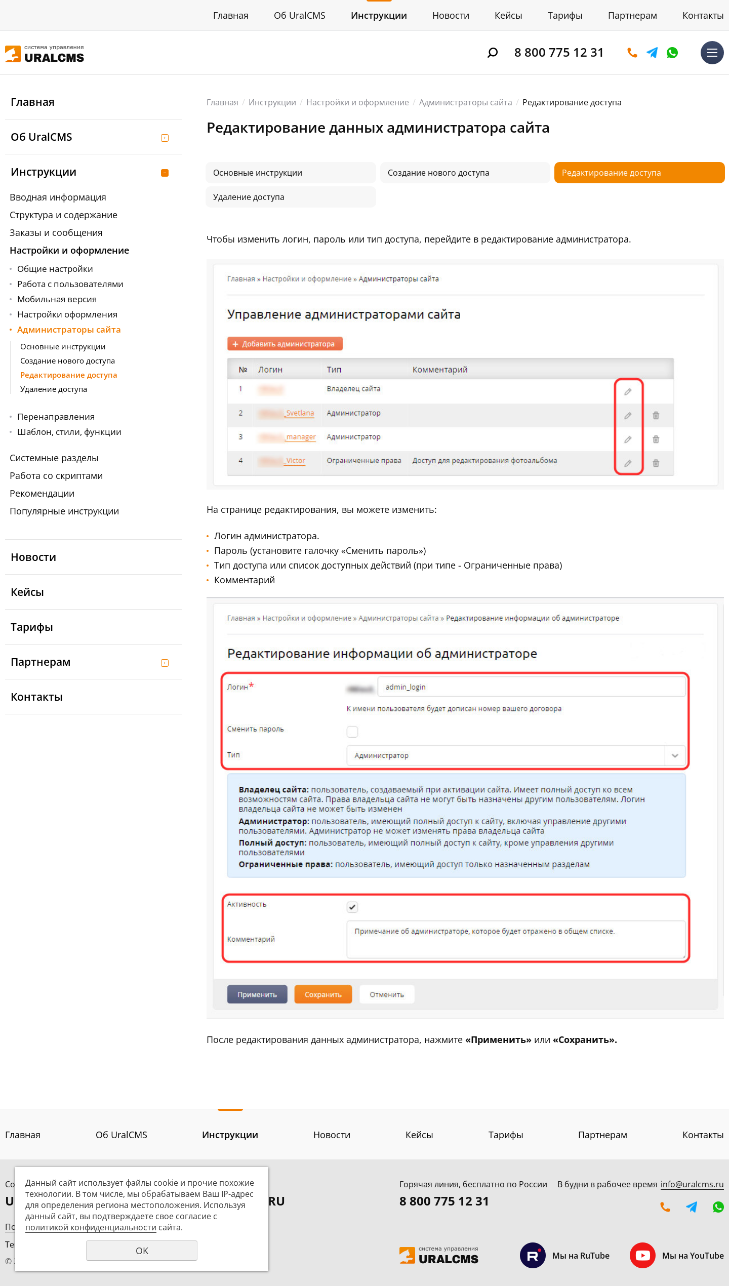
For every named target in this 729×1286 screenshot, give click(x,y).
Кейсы (508, 15)
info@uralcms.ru (692, 1184)
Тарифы (565, 15)
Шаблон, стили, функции (69, 431)
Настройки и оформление (69, 250)
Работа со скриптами (56, 475)
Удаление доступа (53, 389)
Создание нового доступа (67, 360)
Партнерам (632, 15)
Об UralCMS (300, 15)
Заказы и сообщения (56, 232)
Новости (450, 15)
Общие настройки (55, 268)
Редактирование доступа (68, 375)
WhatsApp (672, 52)
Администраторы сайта (69, 329)
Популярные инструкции (64, 511)
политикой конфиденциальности (90, 1227)
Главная (231, 15)
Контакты (703, 15)
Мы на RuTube (565, 1255)
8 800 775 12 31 (559, 52)
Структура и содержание (63, 215)
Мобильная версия (57, 299)
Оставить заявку (632, 53)
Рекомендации (42, 493)
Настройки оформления (67, 314)
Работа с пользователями (70, 284)
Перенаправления (56, 416)
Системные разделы (54, 458)
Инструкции (379, 15)
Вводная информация (58, 197)
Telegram (652, 52)
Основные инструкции (63, 346)
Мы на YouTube (677, 1255)
